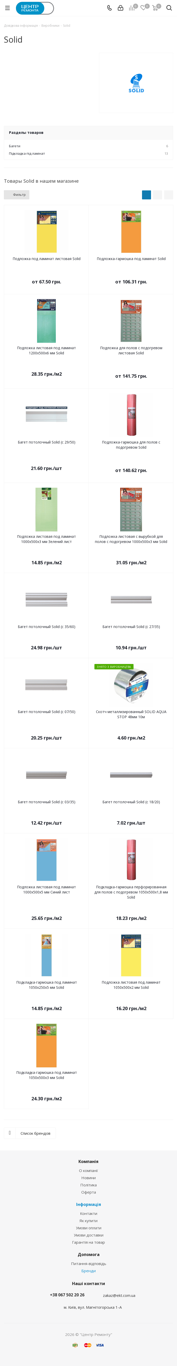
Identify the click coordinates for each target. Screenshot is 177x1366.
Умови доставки (88, 1235)
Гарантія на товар (88, 1242)
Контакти (88, 1213)
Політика (88, 1184)
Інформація (88, 1204)
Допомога (89, 1254)
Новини (88, 1177)
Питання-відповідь (88, 1263)
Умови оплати (88, 1227)
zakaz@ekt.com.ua (119, 1295)
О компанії (88, 1170)
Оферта (88, 1192)
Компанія (88, 1161)
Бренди (88, 1270)
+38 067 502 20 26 (67, 1295)
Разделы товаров (26, 132)
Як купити (88, 1220)
